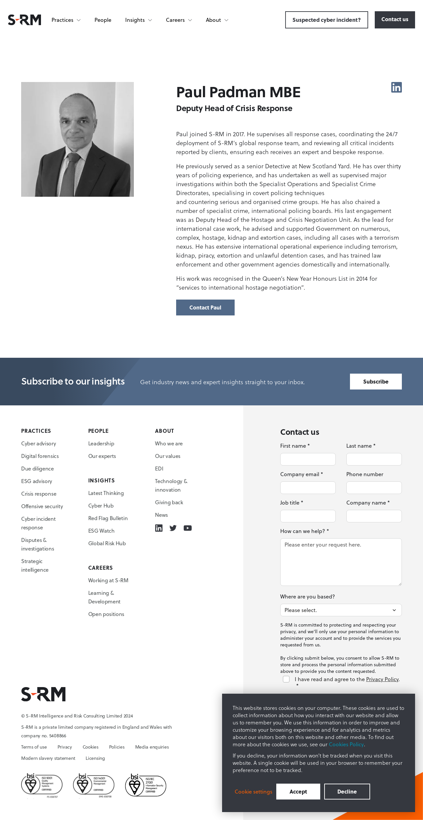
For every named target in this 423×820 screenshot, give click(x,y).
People (103, 19)
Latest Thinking (106, 493)
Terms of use (34, 747)
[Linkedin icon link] (396, 87)
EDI (159, 468)
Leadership (101, 443)
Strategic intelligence (35, 565)
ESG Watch (101, 530)
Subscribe (376, 381)
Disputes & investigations (37, 544)
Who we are (169, 443)
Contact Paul (205, 307)
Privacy (65, 747)
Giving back (169, 502)
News (161, 514)
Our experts (102, 456)
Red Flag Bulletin (108, 518)
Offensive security (42, 506)
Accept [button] (298, 791)
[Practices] (66, 20)
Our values (167, 456)
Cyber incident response (38, 523)
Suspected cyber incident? (326, 19)
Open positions (106, 614)
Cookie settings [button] (253, 791)
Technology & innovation (171, 485)
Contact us (394, 19)
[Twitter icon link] (173, 528)
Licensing (95, 758)
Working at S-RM (108, 580)
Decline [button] (347, 791)
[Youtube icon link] (187, 528)
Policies (117, 747)
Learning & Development (104, 597)
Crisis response (38, 493)
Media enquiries (152, 747)
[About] (217, 20)
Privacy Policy (382, 679)
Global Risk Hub (107, 543)
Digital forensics (40, 456)
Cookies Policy (346, 744)
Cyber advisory (38, 443)
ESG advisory (36, 481)
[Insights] (139, 20)
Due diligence (37, 468)
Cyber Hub (101, 505)
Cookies (90, 747)
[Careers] (179, 20)
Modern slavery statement (48, 758)
